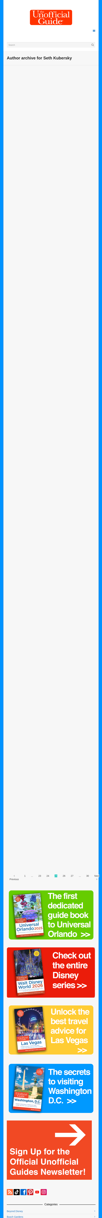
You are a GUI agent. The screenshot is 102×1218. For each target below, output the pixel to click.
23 (39, 876)
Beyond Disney (15, 1211)
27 (72, 876)
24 (48, 876)
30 (87, 876)
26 (64, 876)
